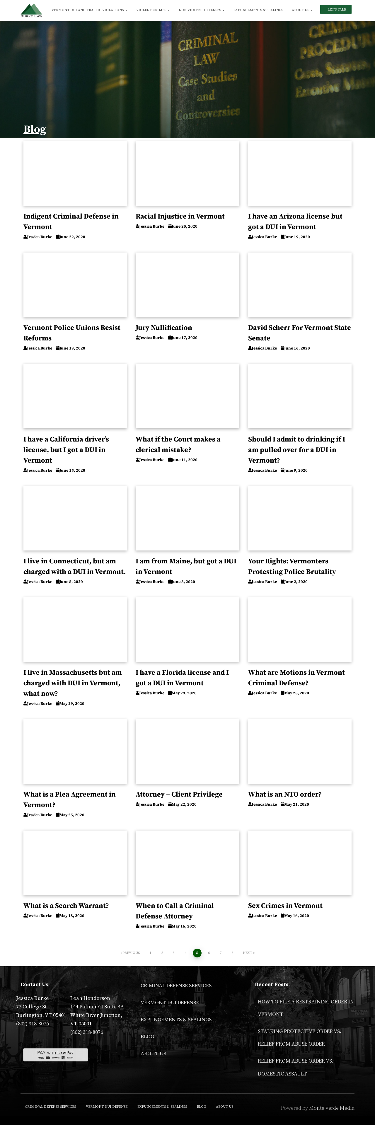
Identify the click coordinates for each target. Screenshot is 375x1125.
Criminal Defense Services (176, 985)
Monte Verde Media (331, 1108)
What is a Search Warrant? (66, 905)
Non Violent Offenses (202, 10)
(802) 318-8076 (32, 1023)
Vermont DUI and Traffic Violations (89, 10)
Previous (131, 953)
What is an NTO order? (285, 794)
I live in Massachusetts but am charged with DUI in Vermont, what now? (72, 683)
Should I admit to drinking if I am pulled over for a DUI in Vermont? (296, 450)
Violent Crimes (153, 10)
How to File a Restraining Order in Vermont (306, 1008)
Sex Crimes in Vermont (285, 905)
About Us (302, 10)
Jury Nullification (164, 327)
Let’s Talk (336, 9)
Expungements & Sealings (258, 10)
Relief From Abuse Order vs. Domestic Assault (295, 1067)
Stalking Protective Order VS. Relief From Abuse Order (299, 1037)
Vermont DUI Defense (170, 1002)
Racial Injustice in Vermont (180, 216)
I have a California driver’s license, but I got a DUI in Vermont (66, 450)
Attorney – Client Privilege (179, 794)
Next (247, 953)
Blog (147, 1036)
